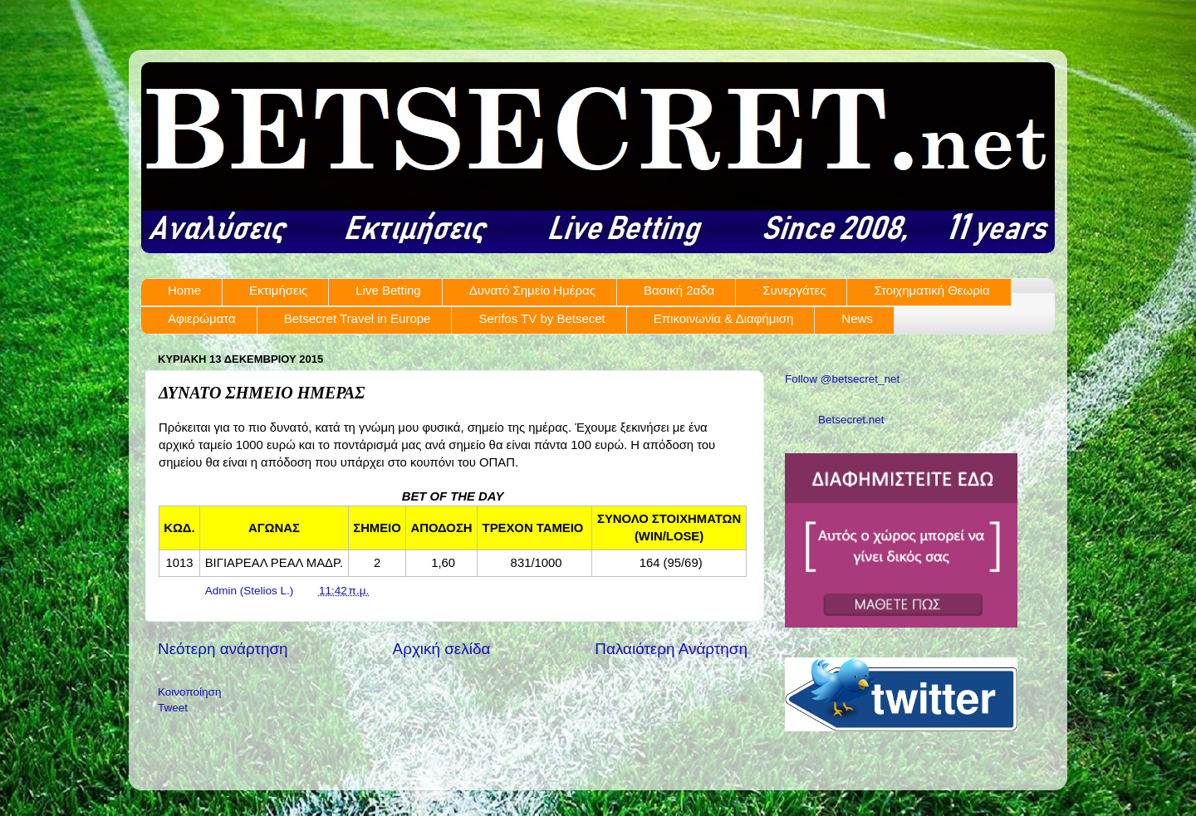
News (857, 318)
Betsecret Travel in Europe (357, 318)
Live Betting (387, 290)
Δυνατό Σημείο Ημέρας (532, 290)
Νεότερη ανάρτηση (223, 648)
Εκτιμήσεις (278, 290)
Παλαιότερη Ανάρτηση (671, 648)
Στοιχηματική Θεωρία (931, 290)
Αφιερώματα (202, 318)
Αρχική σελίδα (442, 648)
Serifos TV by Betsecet (541, 318)
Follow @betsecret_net (842, 379)
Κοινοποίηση (189, 692)
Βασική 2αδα (679, 290)
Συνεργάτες (794, 290)
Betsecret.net (851, 419)
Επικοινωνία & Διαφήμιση (724, 318)
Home (184, 290)
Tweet (173, 707)
